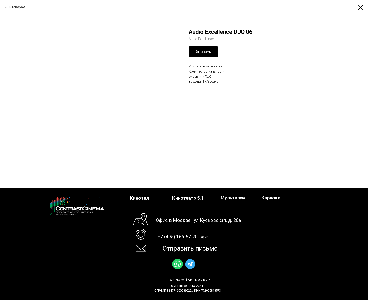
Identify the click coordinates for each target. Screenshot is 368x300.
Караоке (270, 198)
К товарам (17, 7)
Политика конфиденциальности (189, 279)
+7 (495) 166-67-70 (177, 237)
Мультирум (233, 198)
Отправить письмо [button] (190, 248)
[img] (177, 264)
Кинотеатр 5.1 (187, 198)
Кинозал (139, 198)
